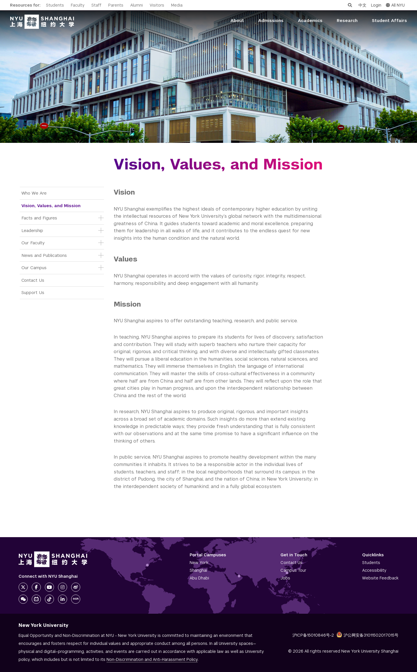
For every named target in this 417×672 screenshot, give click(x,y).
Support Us (32, 292)
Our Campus (34, 267)
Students (55, 5)
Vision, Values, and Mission (51, 205)
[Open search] (350, 5)
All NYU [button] (395, 5)
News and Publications (44, 255)
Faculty (78, 5)
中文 (362, 5)
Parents (115, 5)
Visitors (157, 5)
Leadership (32, 230)
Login (376, 5)
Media (177, 5)
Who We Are (34, 193)
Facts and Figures (39, 218)
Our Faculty (33, 242)
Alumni (136, 5)
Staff (96, 5)
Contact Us (32, 280)
